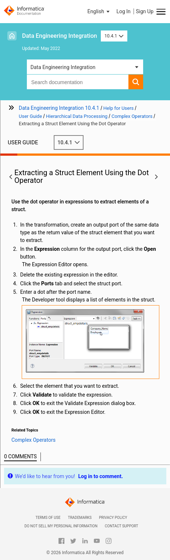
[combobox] (78, 82)
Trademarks (80, 518)
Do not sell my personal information (60, 526)
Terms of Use (47, 518)
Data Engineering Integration (59, 35)
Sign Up (144, 11)
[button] (99, 11)
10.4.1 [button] (114, 36)
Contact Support (121, 526)
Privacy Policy (113, 518)
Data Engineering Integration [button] (63, 67)
